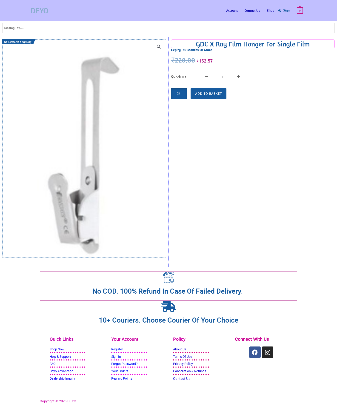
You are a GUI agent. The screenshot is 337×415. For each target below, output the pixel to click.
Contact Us (252, 10)
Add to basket (208, 93)
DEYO (40, 10)
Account (232, 10)
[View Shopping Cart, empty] (300, 10)
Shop (270, 10)
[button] (158, 47)
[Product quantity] (222, 76)
